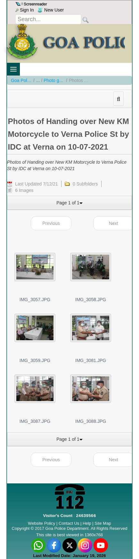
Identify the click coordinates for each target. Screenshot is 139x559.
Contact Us (69, 523)
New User (50, 9)
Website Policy (41, 523)
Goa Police (21, 80)
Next (113, 223)
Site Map (102, 523)
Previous (51, 223)
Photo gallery (54, 80)
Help (87, 523)
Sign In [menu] (24, 9)
